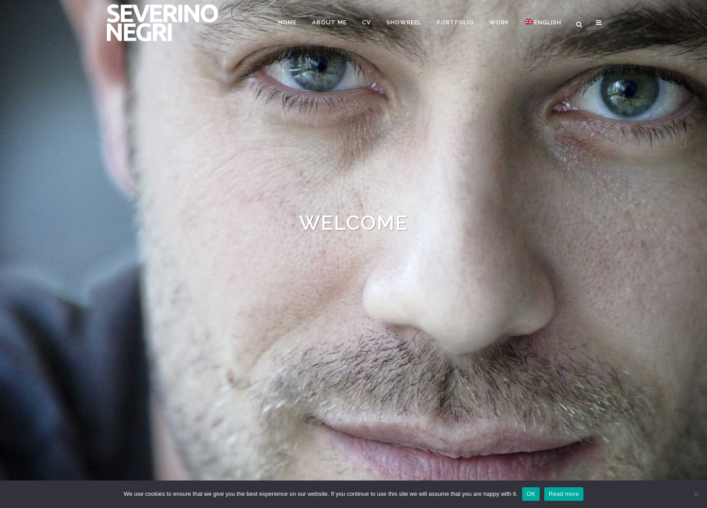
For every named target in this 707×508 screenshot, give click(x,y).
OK (531, 493)
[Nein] (695, 494)
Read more (564, 493)
